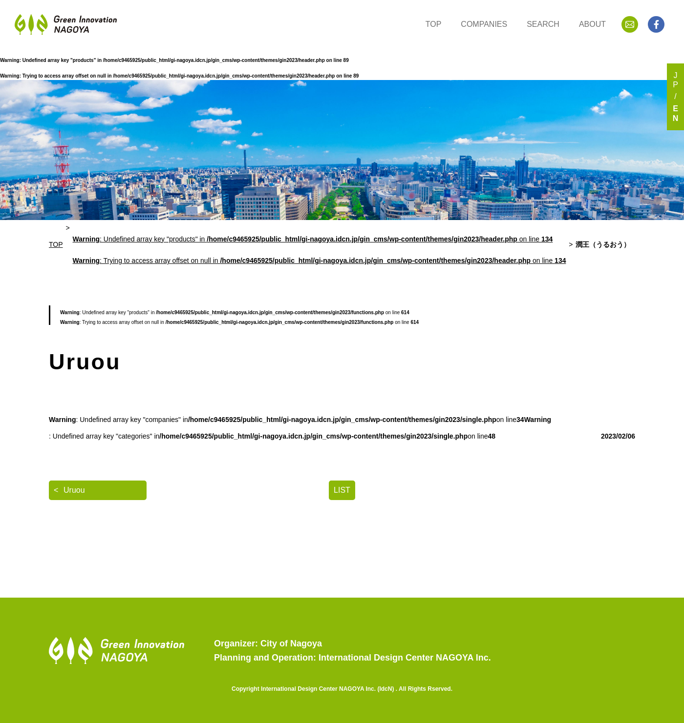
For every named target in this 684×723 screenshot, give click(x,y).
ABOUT (592, 24)
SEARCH (543, 24)
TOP (434, 24)
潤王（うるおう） (603, 244)
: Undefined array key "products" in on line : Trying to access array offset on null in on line (319, 250)
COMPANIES (484, 24)
